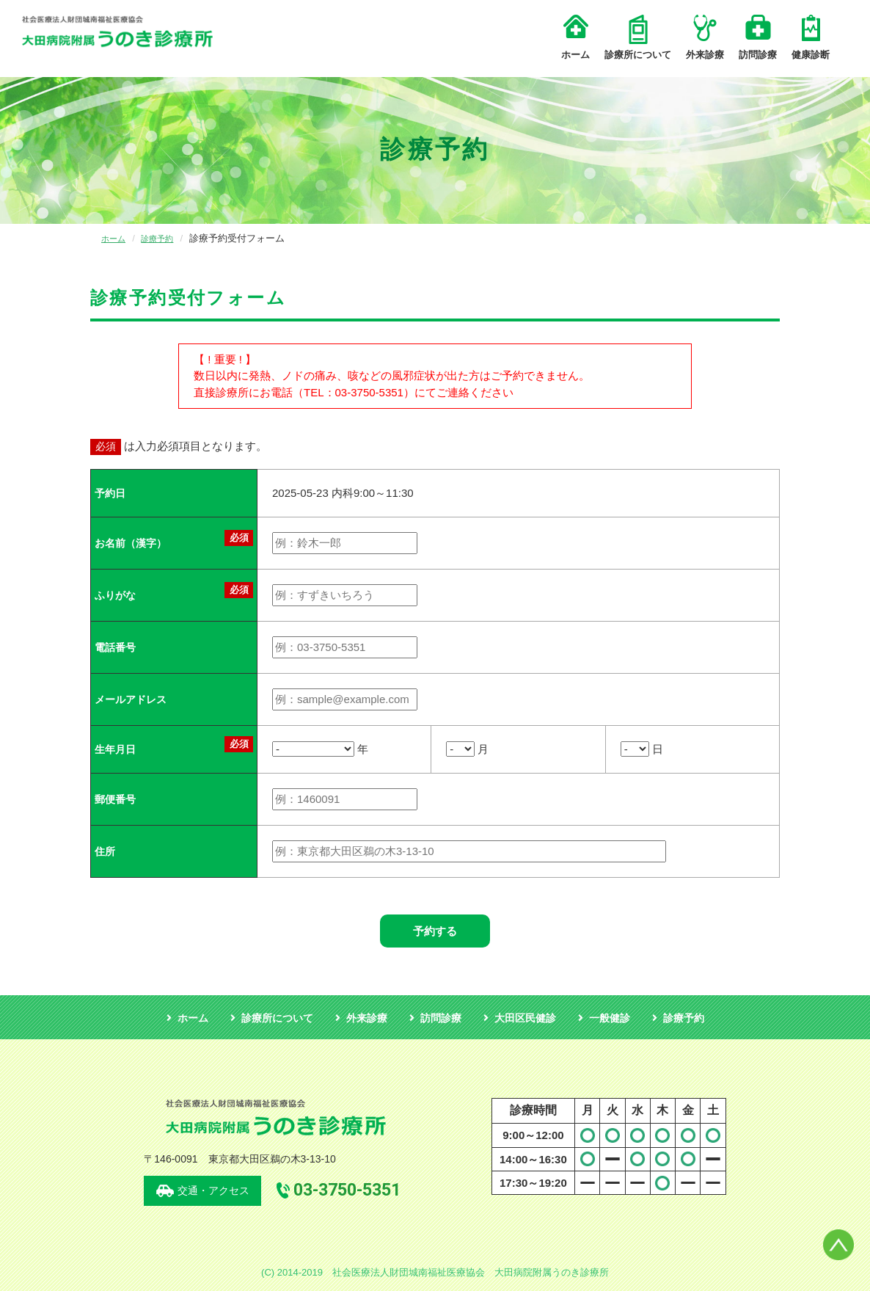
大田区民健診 (525, 1018)
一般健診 (609, 1018)
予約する (435, 931)
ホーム (575, 37)
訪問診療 (758, 37)
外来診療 (705, 37)
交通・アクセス (213, 1190)
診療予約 (164, 238)
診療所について (637, 37)
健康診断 (811, 37)
